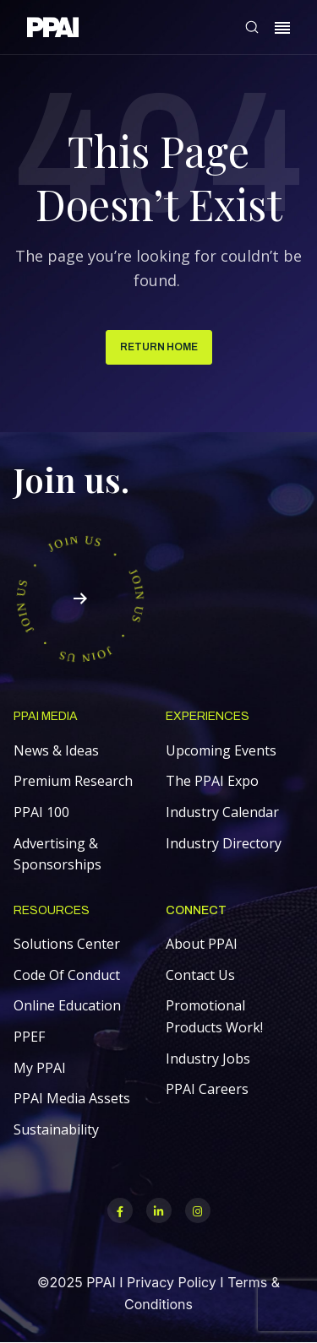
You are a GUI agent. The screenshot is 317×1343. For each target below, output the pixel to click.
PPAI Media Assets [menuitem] (72, 1098)
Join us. (71, 479)
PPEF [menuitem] (29, 1036)
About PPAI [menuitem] (202, 943)
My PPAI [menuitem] (40, 1068)
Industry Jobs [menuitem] (208, 1058)
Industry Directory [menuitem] (223, 843)
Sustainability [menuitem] (56, 1129)
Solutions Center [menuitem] (67, 943)
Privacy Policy (171, 1282)
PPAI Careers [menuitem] (207, 1089)
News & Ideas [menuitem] (56, 750)
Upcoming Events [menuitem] (221, 750)
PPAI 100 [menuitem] (41, 812)
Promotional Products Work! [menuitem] (214, 1016)
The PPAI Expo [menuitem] (212, 781)
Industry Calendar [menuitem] (222, 812)
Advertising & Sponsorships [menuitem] (57, 854)
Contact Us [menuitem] (200, 975)
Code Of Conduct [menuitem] (67, 975)
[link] (53, 30)
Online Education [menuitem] (67, 1005)
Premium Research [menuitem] (73, 781)
